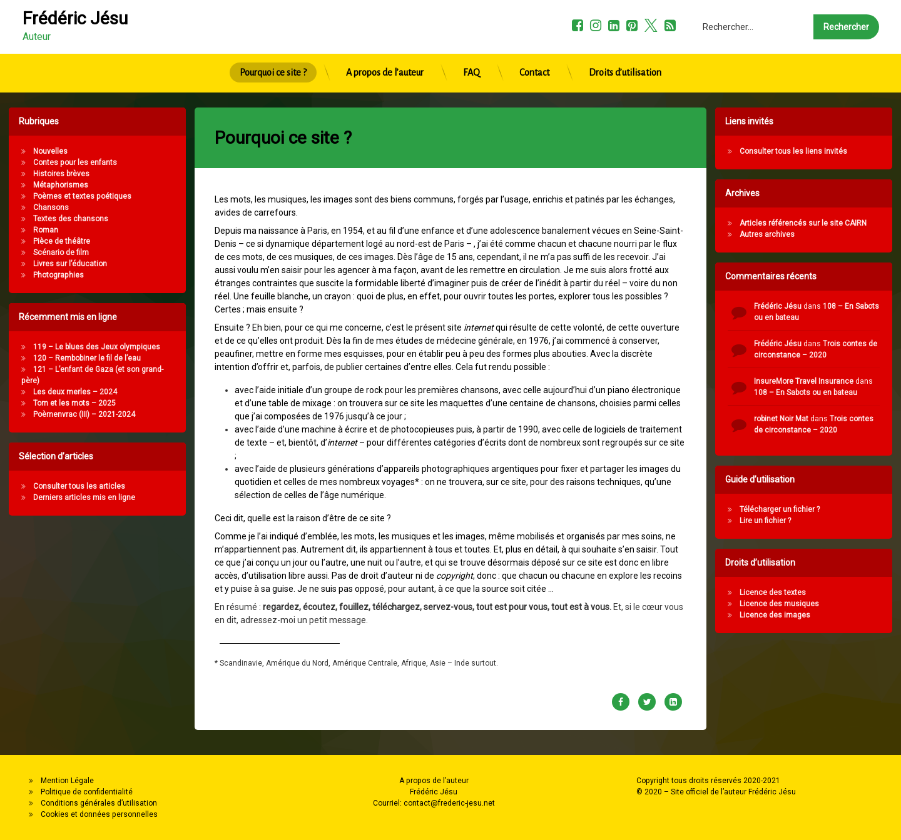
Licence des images (831, 615)
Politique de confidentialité (87, 792)
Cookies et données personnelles (99, 814)
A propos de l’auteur (385, 43)
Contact (534, 43)
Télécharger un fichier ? (836, 509)
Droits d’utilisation (625, 43)
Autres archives (823, 234)
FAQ (471, 43)
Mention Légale (67, 780)
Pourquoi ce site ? (273, 43)
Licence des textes (829, 592)
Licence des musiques (835, 603)
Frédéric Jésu (834, 306)
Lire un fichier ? (821, 520)
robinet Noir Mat (837, 418)
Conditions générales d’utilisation (99, 803)
